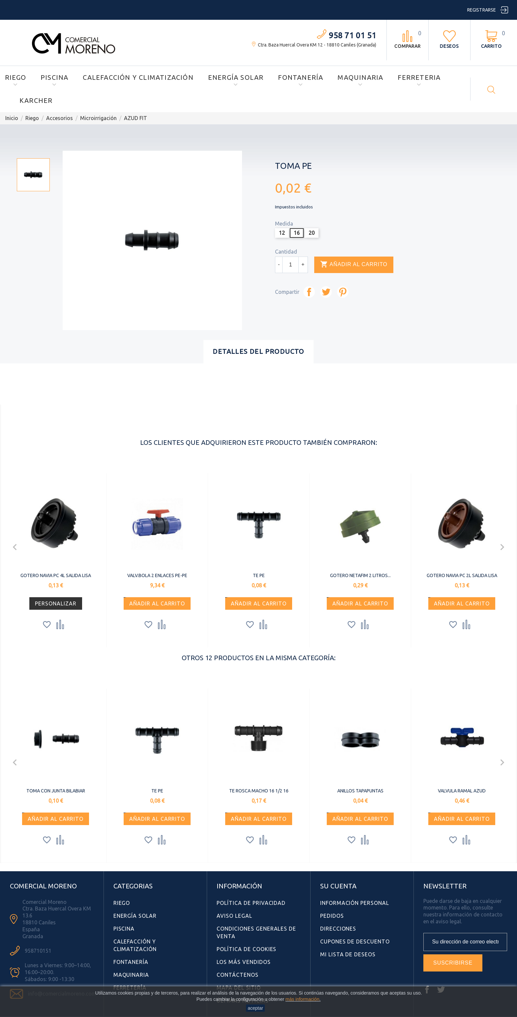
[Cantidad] (290, 265)
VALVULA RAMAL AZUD (462, 790)
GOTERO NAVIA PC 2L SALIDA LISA (462, 575)
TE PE (259, 575)
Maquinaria (360, 77)
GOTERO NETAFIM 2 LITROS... (360, 575)
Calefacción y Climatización (138, 77)
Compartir (309, 292)
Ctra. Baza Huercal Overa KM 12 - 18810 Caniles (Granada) (317, 44)
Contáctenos (237, 975)
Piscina (54, 77)
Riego (15, 77)
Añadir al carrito (353, 264)
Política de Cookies (246, 949)
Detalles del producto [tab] (258, 351)
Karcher (35, 100)
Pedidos (332, 916)
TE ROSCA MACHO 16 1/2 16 (259, 790)
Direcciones (338, 929)
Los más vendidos (243, 962)
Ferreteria (419, 77)
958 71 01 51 (352, 35)
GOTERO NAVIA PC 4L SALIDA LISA (55, 575)
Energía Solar (236, 77)
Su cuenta (338, 886)
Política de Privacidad (251, 903)
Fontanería (300, 77)
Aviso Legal (234, 916)
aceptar (255, 1008)
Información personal (354, 903)
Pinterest (343, 292)
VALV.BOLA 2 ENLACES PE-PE (157, 575)
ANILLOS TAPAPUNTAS (360, 790)
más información (302, 999)
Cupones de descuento (355, 941)
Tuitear (326, 292)
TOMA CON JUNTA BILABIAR (55, 790)
